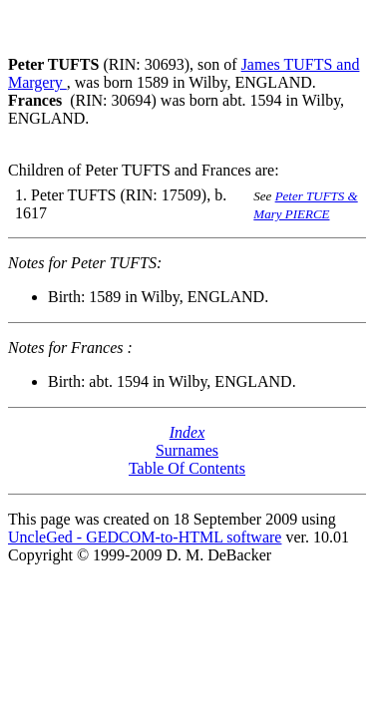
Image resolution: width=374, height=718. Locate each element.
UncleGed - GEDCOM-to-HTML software (144, 537)
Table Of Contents (187, 468)
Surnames (187, 450)
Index (187, 432)
